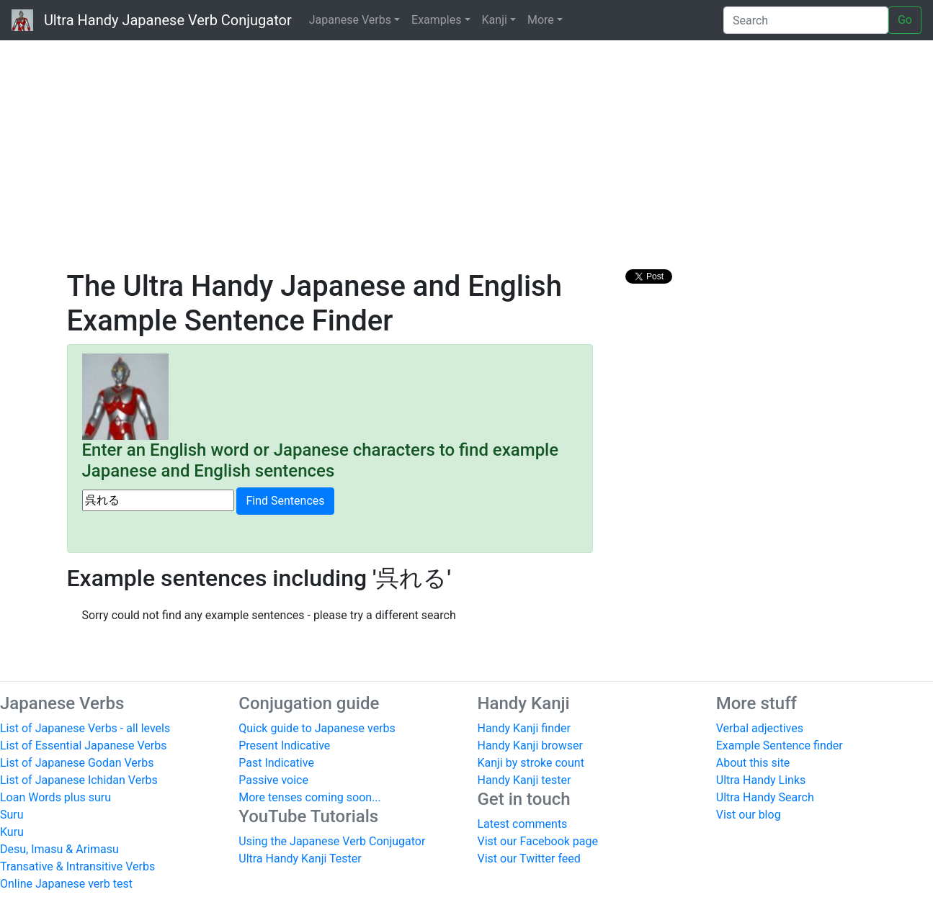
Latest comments (523, 824)
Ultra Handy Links (761, 780)
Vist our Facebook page (538, 841)
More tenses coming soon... (309, 797)
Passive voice (273, 780)
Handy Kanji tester (524, 780)
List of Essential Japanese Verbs (83, 745)
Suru (12, 814)
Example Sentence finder (779, 745)
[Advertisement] (467, 151)
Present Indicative (284, 745)
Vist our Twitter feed (529, 858)
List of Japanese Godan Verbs (76, 763)
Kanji (494, 20)
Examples (436, 20)
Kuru (12, 832)
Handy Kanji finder (524, 728)
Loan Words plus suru (55, 797)
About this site (753, 763)
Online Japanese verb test (66, 884)
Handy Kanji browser (530, 745)
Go (905, 20)
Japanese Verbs (350, 20)
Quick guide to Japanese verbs (317, 728)
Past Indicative (276, 763)
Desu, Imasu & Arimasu (59, 849)
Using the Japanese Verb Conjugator (331, 841)
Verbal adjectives (759, 728)
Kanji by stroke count (531, 763)
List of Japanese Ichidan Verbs (79, 780)
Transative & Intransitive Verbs (77, 866)
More (540, 20)
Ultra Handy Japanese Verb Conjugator (152, 20)
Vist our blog (748, 814)
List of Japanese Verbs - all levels (85, 728)
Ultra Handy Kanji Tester (299, 858)
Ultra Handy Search (765, 797)
